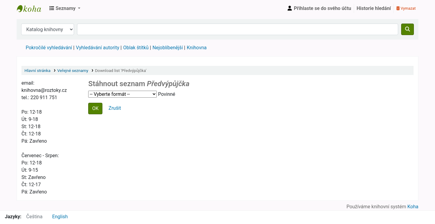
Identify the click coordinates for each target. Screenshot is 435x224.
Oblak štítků (136, 47)
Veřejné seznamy (72, 70)
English (60, 216)
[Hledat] (407, 29)
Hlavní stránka (37, 70)
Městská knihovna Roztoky (32, 8)
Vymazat (406, 8)
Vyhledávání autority (97, 47)
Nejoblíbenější (168, 47)
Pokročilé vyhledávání (49, 47)
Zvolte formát (122, 94)
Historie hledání (374, 8)
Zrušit (114, 108)
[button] (65, 8)
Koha (413, 206)
